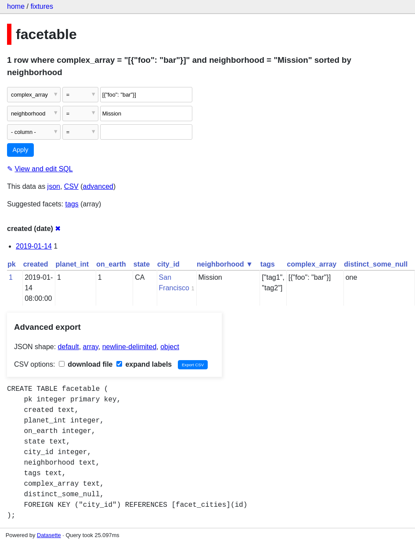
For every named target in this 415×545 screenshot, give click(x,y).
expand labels (144, 364)
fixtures (41, 6)
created (35, 264)
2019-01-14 (34, 246)
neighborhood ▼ (225, 264)
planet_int (72, 264)
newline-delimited (129, 346)
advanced (98, 186)
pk (11, 264)
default (68, 346)
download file (86, 364)
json (53, 186)
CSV (71, 186)
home (16, 6)
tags (72, 204)
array (90, 346)
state (142, 264)
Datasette (49, 535)
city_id (168, 264)
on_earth (111, 264)
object (169, 346)
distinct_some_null (376, 264)
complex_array (311, 264)
